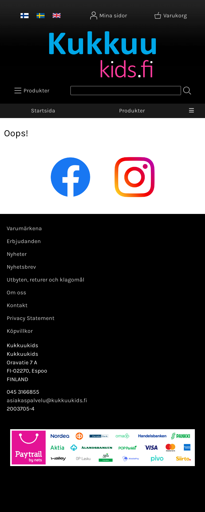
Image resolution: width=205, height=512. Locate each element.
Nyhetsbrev (21, 267)
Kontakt (17, 305)
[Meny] (191, 111)
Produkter (132, 110)
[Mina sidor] (109, 15)
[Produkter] (32, 90)
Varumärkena (24, 228)
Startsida (43, 110)
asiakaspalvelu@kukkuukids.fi (47, 400)
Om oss (16, 292)
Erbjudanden (24, 241)
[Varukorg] (171, 15)
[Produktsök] (125, 90)
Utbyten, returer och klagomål (45, 279)
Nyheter (17, 254)
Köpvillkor (20, 331)
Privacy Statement (30, 318)
